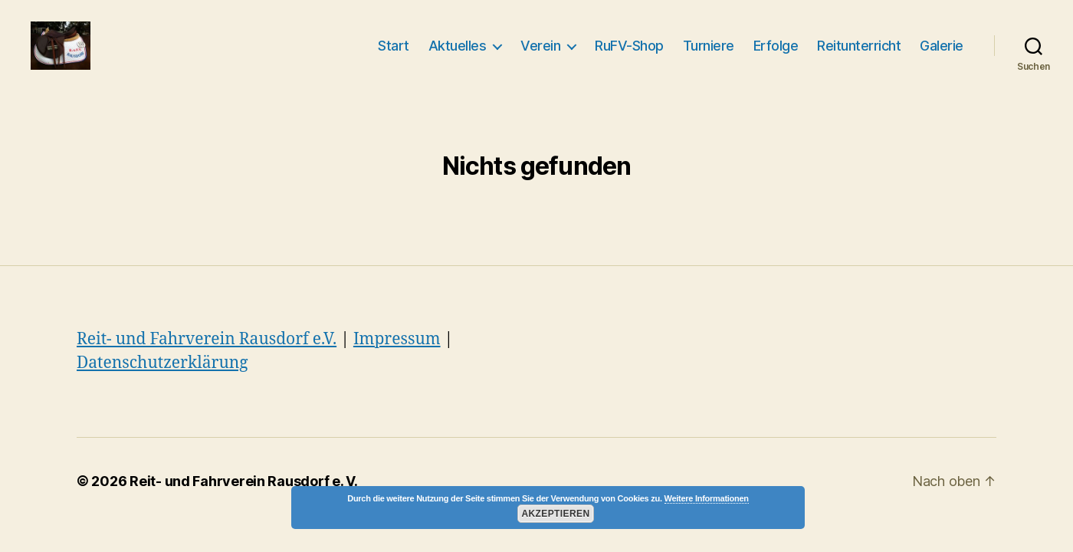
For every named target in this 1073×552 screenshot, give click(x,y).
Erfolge (776, 49)
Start (393, 49)
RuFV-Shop (629, 49)
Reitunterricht (859, 49)
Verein (540, 49)
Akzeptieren (555, 513)
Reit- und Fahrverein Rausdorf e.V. (206, 344)
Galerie (941, 49)
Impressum (397, 344)
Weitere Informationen (706, 498)
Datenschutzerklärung (162, 369)
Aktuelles (457, 49)
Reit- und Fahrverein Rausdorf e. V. (244, 486)
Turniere (708, 49)
